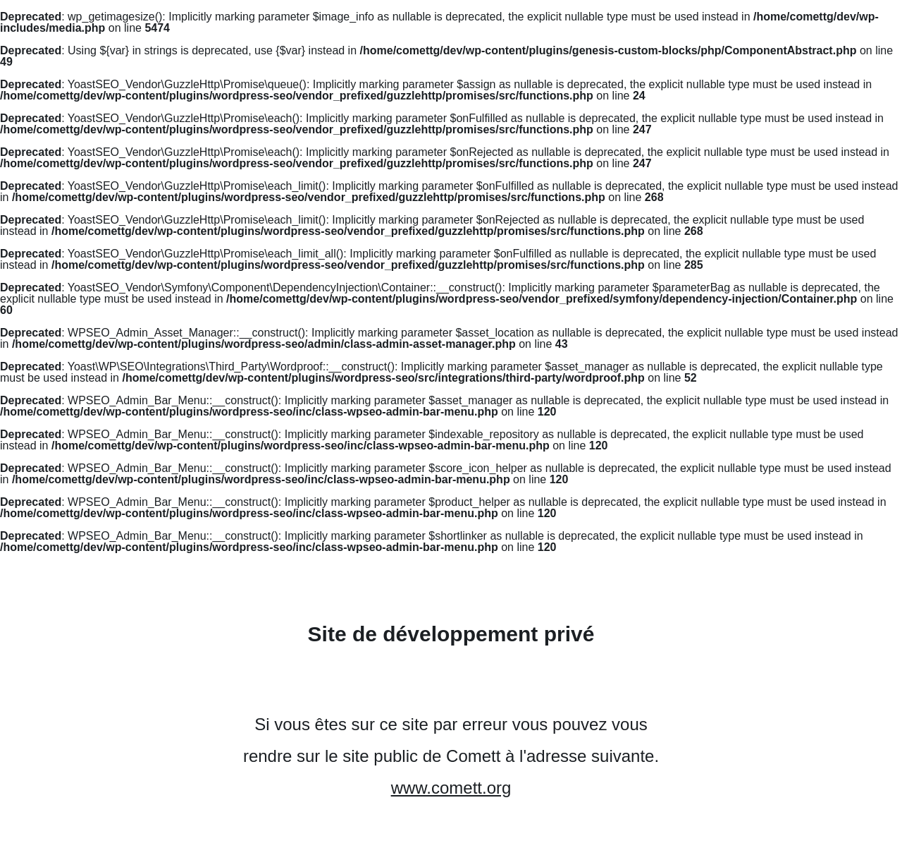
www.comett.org (451, 787)
